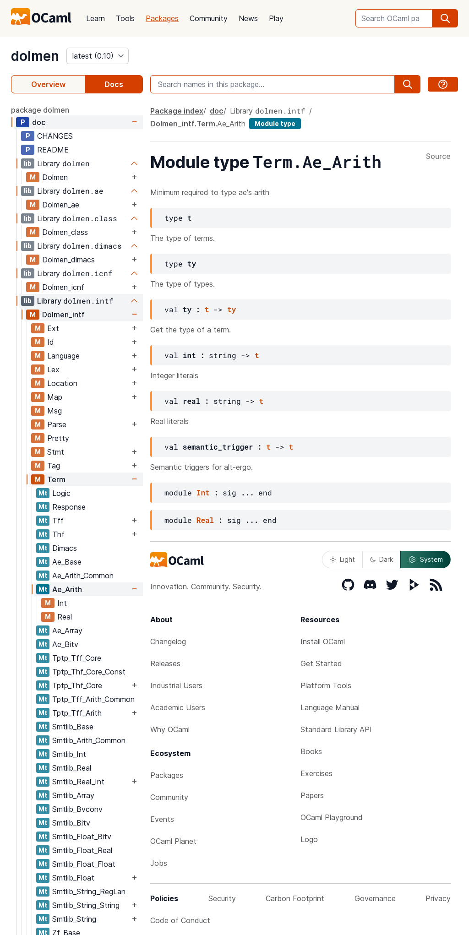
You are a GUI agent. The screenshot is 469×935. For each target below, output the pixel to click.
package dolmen (40, 109)
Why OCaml (170, 729)
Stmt (55, 452)
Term (56, 479)
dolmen (35, 56)
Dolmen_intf (63, 314)
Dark (381, 559)
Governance (375, 898)
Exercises (316, 773)
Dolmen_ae (60, 204)
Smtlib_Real (71, 767)
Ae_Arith (67, 589)
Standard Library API (336, 729)
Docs (113, 84)
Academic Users (177, 707)
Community (209, 18)
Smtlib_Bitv (71, 822)
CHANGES (55, 136)
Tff (58, 520)
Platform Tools (325, 685)
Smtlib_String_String (86, 905)
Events (162, 819)
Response (69, 506)
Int (62, 603)
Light (342, 559)
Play (276, 18)
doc (38, 122)
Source (438, 156)
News (248, 18)
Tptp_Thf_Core (77, 685)
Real (64, 616)
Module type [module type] (275, 123)
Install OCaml (322, 641)
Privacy (438, 898)
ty (231, 309)
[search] (445, 18)
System (425, 559)
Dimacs (64, 548)
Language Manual (330, 707)
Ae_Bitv (65, 644)
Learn (95, 18)
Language (63, 355)
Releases (165, 663)
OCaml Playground (331, 817)
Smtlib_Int (69, 754)
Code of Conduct (180, 920)
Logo (309, 839)
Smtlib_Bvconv (77, 809)
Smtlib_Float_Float (83, 864)
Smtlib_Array (73, 795)
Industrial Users (176, 685)
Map (54, 397)
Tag (53, 465)
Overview (48, 84)
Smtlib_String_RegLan (88, 891)
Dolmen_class (65, 232)
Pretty (58, 438)
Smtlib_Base (72, 726)
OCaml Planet (173, 841)
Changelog (168, 641)
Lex (53, 369)
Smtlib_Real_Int (78, 781)
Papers (312, 795)
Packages (162, 18)
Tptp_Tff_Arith (77, 713)
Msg (54, 410)
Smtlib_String (74, 919)
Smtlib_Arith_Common (88, 740)
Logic (61, 493)
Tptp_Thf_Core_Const (88, 671)
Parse (56, 424)
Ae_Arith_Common (83, 575)
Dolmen (55, 177)
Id (50, 342)
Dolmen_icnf (63, 287)
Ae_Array (67, 630)
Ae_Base (67, 561)
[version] (97, 56)
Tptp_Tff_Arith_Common (93, 699)
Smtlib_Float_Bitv (81, 836)
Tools (125, 18)
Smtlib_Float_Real (82, 850)
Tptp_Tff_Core (76, 658)
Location (62, 383)
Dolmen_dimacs (68, 259)
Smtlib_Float (73, 877)
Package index (176, 110)
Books (311, 751)
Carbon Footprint (295, 898)
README (53, 149)
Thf (58, 534)
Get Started (321, 663)
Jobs (158, 863)
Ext (53, 328)
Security (222, 898)
